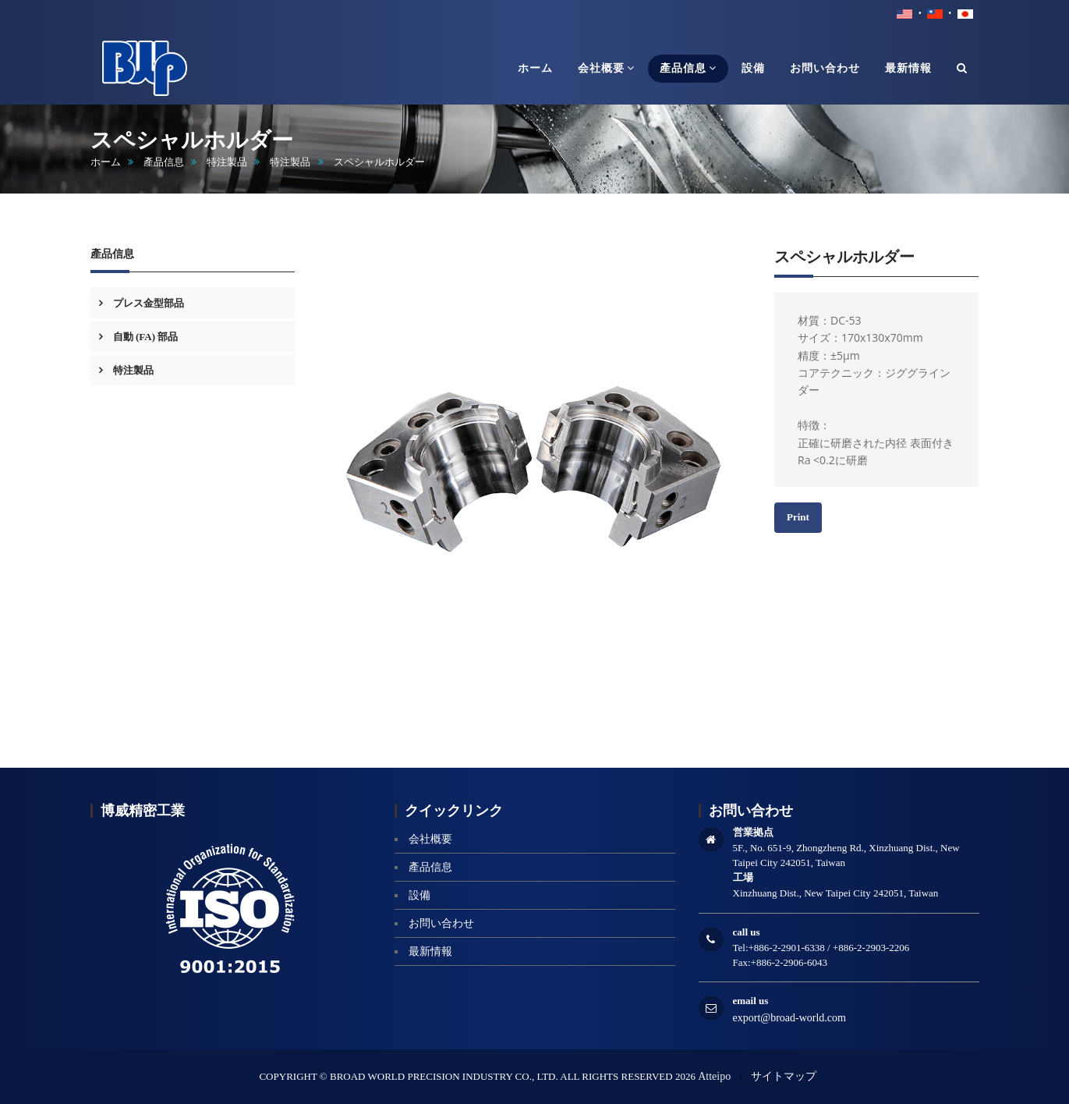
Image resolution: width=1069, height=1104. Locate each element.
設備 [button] (753, 68)
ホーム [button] (535, 68)
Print (798, 517)
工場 (743, 877)
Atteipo (714, 1076)
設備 (419, 895)
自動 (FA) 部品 (145, 337)
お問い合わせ (441, 923)
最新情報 (430, 951)
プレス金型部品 (147, 303)
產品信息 (163, 162)
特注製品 (227, 162)
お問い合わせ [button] (825, 68)
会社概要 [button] (606, 68)
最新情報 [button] (908, 68)
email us (751, 1000)
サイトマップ (783, 1076)
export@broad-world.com (789, 1018)
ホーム (105, 162)
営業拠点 (753, 832)
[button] (962, 69)
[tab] (193, 303)
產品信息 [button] (688, 68)
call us (746, 932)
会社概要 (430, 839)
